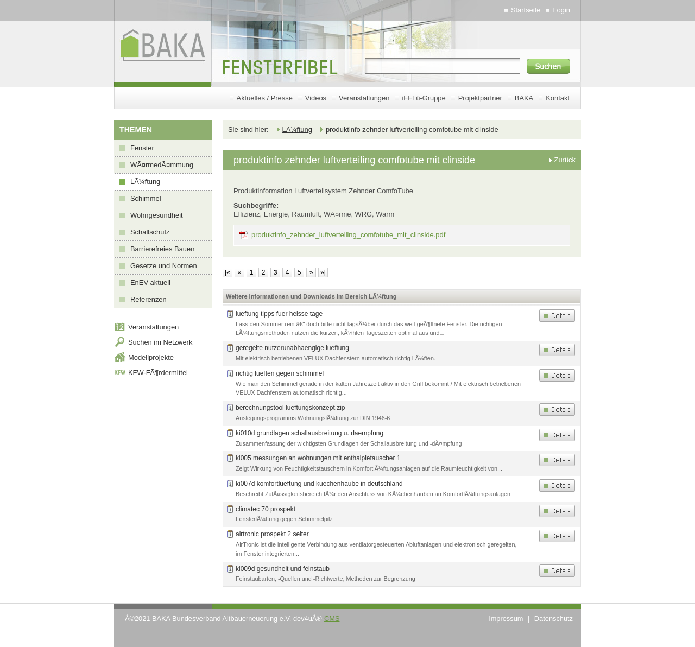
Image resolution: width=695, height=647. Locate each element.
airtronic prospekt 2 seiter (272, 534)
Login (561, 10)
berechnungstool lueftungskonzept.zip (290, 407)
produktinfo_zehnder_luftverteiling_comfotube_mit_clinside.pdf (348, 235)
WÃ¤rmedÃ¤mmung (161, 165)
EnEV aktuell (150, 282)
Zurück (565, 160)
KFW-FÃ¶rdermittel (158, 373)
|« (227, 272)
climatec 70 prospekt (265, 509)
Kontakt (558, 98)
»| (323, 272)
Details (557, 315)
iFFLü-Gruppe (423, 98)
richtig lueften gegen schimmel (280, 373)
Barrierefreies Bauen (162, 249)
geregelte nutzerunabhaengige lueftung (292, 348)
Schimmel (145, 198)
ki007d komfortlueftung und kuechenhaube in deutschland (319, 483)
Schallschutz (149, 232)
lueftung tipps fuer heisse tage (279, 314)
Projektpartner (480, 98)
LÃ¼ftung (145, 181)
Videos (315, 98)
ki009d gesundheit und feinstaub (283, 569)
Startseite (526, 10)
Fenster (142, 148)
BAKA (524, 98)
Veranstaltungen (364, 98)
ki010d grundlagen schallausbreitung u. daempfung (309, 433)
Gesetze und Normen (163, 266)
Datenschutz (553, 618)
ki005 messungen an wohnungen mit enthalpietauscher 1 (318, 458)
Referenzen (148, 299)
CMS (331, 618)
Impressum (506, 618)
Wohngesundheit (156, 215)
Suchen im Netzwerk (160, 342)
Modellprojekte (151, 357)
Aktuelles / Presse (265, 98)
